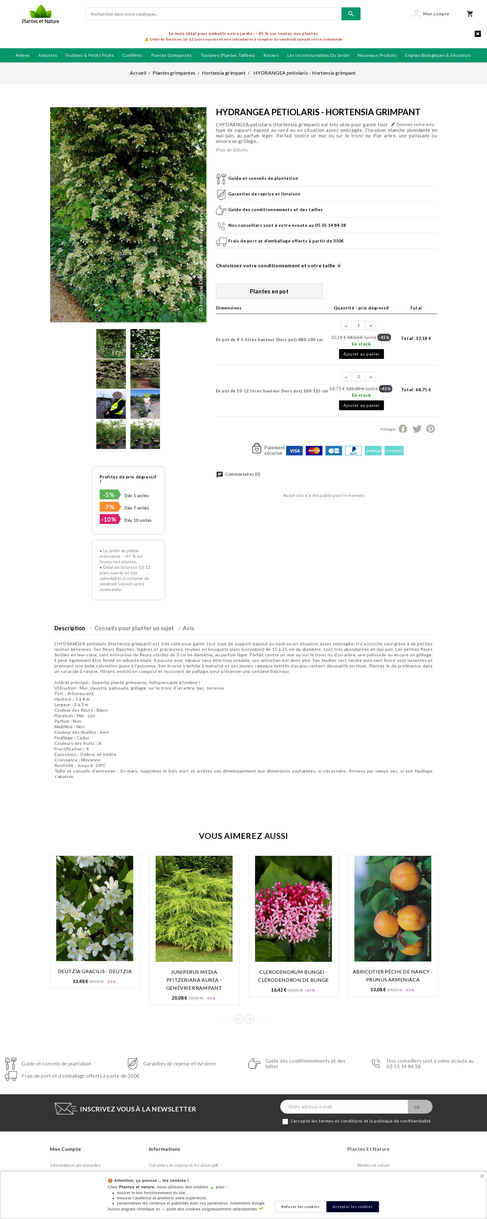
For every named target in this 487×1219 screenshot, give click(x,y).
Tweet (417, 429)
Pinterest (430, 429)
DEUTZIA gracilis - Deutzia (95, 971)
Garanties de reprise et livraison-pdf (183, 1165)
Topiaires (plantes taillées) (227, 55)
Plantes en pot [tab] (269, 291)
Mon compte (65, 1149)
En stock (361, 343)
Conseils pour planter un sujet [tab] (134, 628)
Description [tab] (70, 628)
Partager (403, 429)
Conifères (132, 55)
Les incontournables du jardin (318, 55)
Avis (188, 628)
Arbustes (47, 55)
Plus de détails (232, 149)
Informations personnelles (75, 1165)
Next (249, 1019)
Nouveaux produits (377, 55)
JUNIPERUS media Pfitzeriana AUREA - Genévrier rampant (194, 980)
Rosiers (271, 55)
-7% (109, 507)
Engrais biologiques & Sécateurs (438, 55)
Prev (238, 1019)
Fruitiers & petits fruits (90, 55)
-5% (109, 494)
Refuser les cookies (300, 1206)
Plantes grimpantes (171, 55)
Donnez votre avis (412, 124)
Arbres (23, 55)
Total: (416, 338)
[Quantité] (358, 325)
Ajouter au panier (361, 354)
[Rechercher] (213, 13)
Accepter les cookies (353, 1206)
